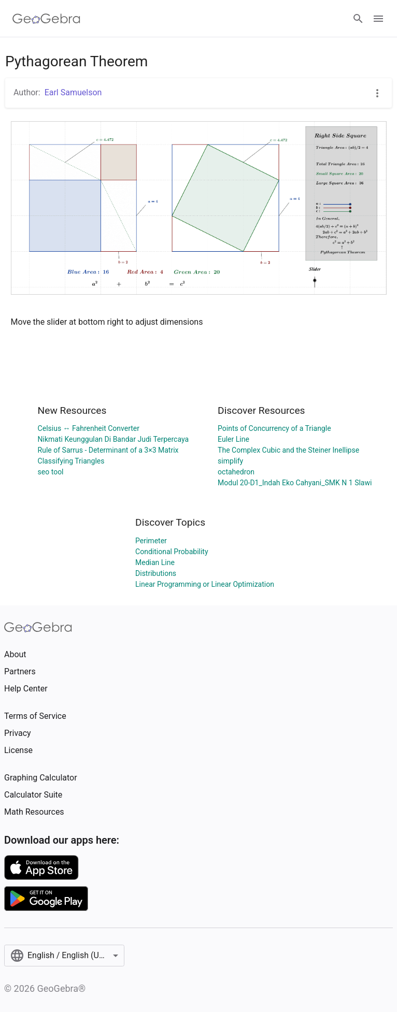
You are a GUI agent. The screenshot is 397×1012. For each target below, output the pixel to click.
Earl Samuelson (73, 92)
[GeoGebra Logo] (46, 18)
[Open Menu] (378, 18)
